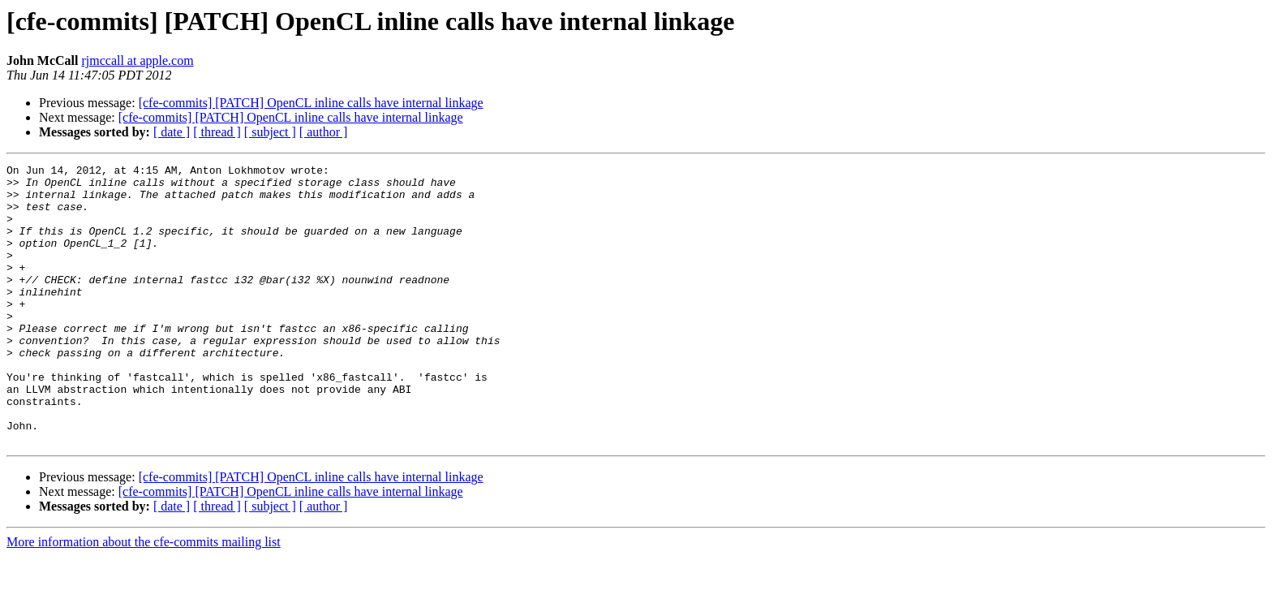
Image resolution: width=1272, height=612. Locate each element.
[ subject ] (270, 132)
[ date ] (171, 132)
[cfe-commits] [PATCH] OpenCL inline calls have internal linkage (311, 103)
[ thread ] (217, 132)
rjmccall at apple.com (137, 60)
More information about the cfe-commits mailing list (143, 598)
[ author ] (323, 132)
